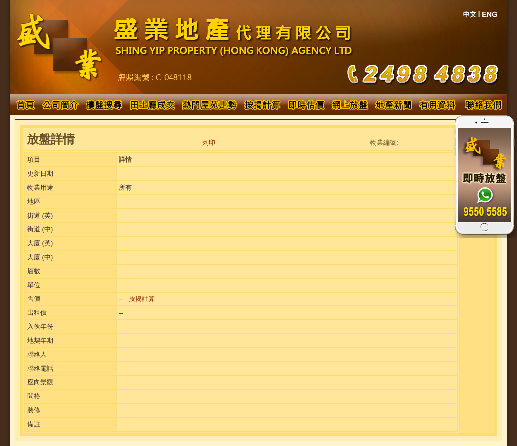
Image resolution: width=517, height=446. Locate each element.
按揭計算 (142, 298)
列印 (208, 142)
